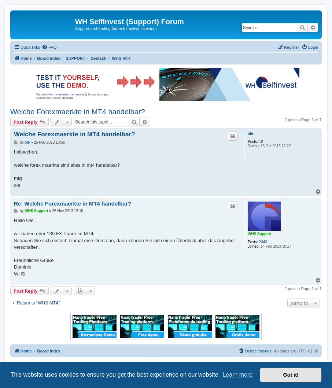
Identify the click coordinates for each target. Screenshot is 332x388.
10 (261, 142)
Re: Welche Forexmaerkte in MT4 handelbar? (72, 203)
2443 (263, 242)
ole (250, 134)
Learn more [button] (237, 375)
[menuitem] (49, 47)
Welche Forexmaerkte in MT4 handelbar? (77, 112)
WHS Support (259, 234)
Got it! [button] (291, 375)
